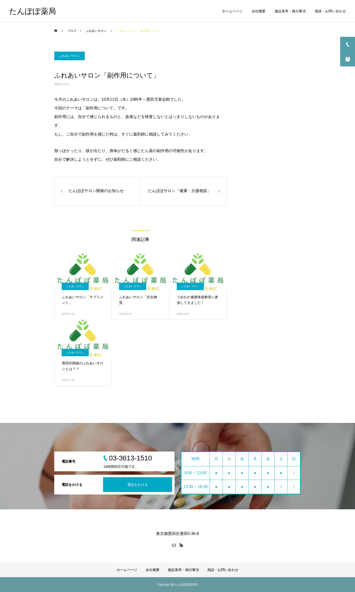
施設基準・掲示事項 (290, 11)
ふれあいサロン (69, 56)
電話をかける (137, 485)
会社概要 (259, 11)
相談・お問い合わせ (330, 11)
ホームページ (232, 11)
